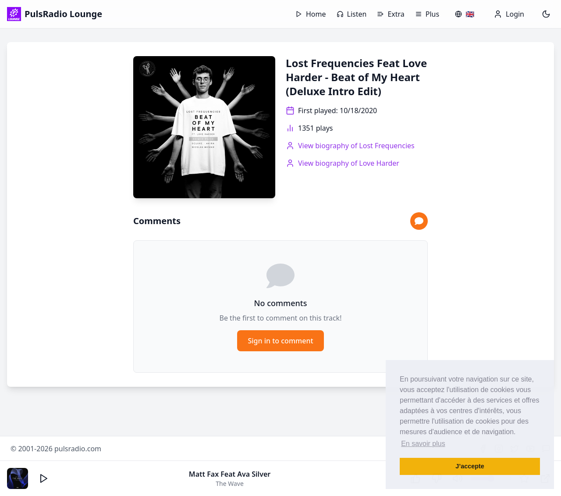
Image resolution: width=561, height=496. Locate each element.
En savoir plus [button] (423, 443)
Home (310, 14)
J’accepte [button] (469, 466)
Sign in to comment (280, 341)
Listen (352, 14)
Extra (390, 14)
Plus (427, 14)
